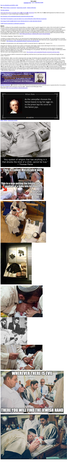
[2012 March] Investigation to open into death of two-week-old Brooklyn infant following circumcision (24, 18)
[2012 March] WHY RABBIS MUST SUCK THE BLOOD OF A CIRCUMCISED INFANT (21, 21)
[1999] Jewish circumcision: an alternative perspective (13, 23)
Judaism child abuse (31, 7)
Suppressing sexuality (39, 2)
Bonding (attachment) (5, 85)
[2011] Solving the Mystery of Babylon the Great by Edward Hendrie (34, 33)
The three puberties (5, 10)
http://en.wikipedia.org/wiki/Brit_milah (9, 5)
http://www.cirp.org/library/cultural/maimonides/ (17, 87)
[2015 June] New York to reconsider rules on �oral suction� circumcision (17, 12)
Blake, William (4, 120)
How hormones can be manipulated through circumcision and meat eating (17, 16)
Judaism (33, 2)
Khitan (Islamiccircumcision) (9, 7)
